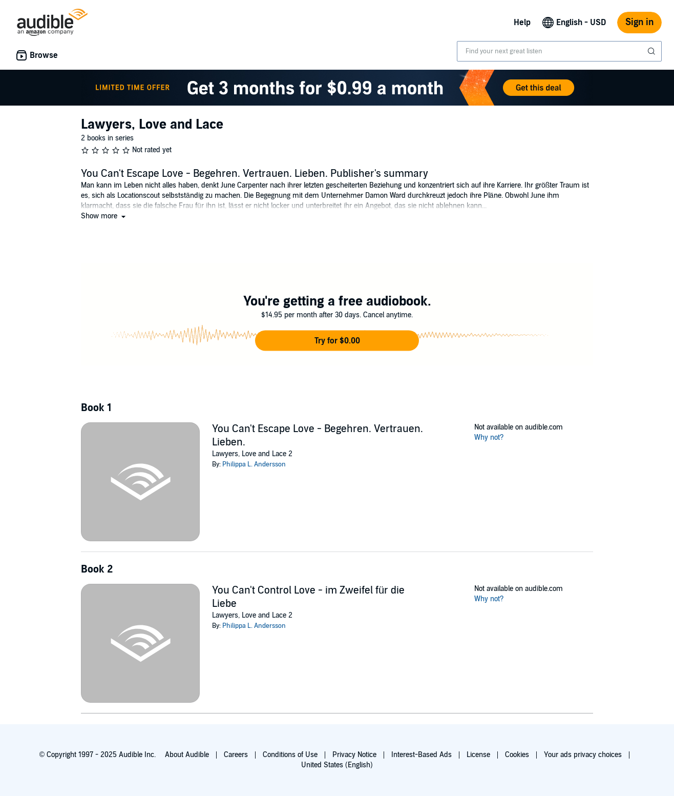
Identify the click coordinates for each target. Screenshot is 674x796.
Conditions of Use (290, 754)
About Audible (187, 754)
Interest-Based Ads (421, 754)
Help (522, 22)
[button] (104, 216)
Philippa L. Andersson (254, 464)
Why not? (489, 437)
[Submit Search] (652, 51)
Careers (236, 754)
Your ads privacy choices (583, 754)
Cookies (517, 754)
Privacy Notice (354, 754)
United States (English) (337, 765)
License (478, 754)
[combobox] (559, 51)
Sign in (639, 22)
